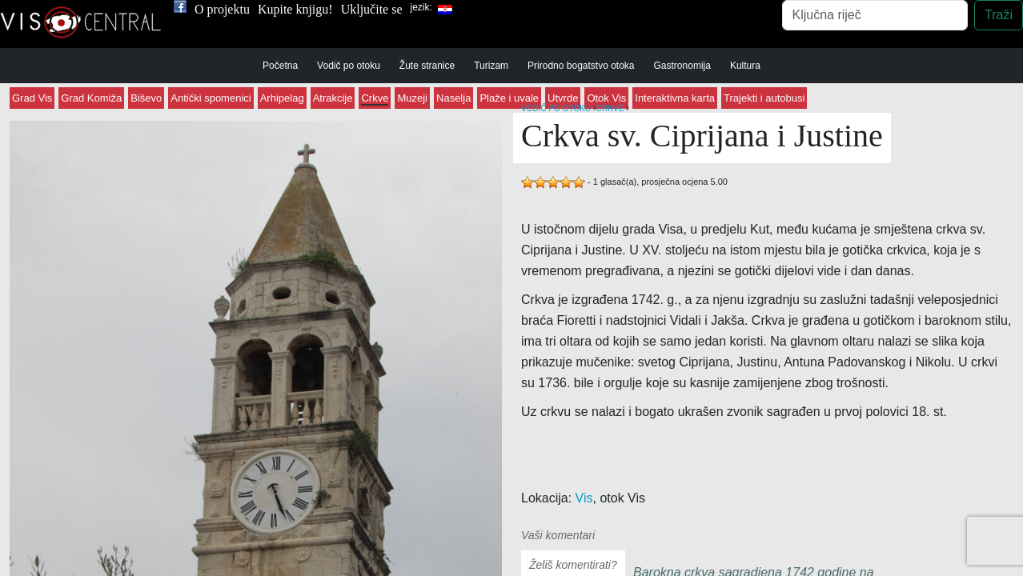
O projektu (222, 9)
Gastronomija (682, 65)
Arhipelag (282, 98)
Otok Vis (606, 98)
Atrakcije (333, 98)
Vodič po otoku (348, 65)
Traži (999, 15)
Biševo (146, 98)
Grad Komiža (91, 98)
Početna (280, 65)
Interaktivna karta (675, 98)
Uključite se (372, 9)
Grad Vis (32, 98)
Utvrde (563, 98)
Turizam (491, 65)
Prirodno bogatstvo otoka (581, 65)
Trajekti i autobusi (764, 98)
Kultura (745, 65)
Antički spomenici (210, 98)
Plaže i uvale (509, 98)
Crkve (374, 98)
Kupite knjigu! (295, 9)
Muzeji (412, 98)
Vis (584, 498)
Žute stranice (427, 65)
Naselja (453, 98)
